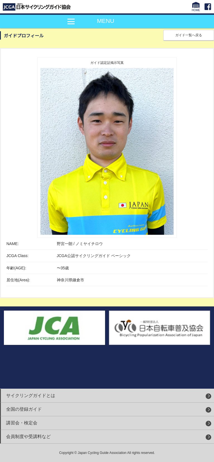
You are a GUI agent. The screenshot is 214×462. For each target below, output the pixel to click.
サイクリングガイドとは (30, 395)
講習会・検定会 (21, 422)
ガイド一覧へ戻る (188, 35)
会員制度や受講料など (28, 436)
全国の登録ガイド (24, 409)
